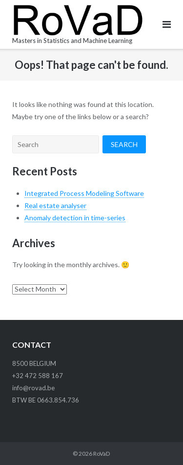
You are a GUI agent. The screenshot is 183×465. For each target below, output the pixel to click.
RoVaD (101, 453)
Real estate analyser (55, 205)
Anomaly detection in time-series (74, 217)
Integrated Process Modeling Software (84, 193)
